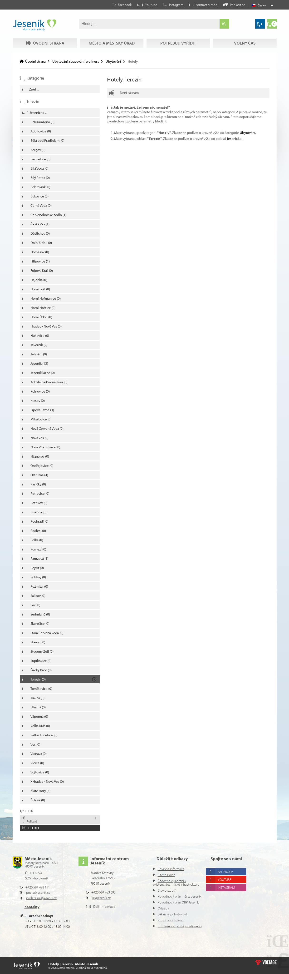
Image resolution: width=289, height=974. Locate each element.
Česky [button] (262, 5)
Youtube (226, 869)
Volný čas (44, 43)
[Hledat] (224, 24)
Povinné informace (172, 858)
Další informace (105, 896)
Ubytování (119, 61)
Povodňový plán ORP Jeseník (172, 900)
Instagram (228, 877)
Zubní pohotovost (171, 920)
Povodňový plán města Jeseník (173, 891)
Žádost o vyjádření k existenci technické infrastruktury (171, 873)
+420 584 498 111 (39, 876)
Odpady (164, 908)
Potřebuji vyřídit (178, 34)
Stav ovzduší (168, 883)
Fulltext (29, 820)
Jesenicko (243, 138)
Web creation (266, 962)
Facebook (227, 861)
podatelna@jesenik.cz (43, 887)
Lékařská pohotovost (174, 914)
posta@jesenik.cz (40, 882)
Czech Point (167, 864)
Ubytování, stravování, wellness (79, 61)
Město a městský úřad (111, 34)
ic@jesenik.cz (103, 887)
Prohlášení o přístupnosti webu (175, 928)
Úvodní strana (35, 25)
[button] (199, 4)
